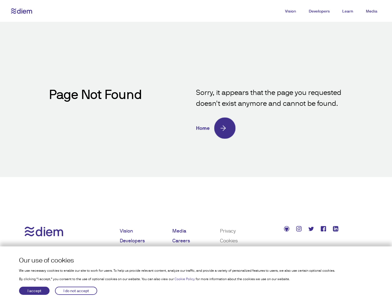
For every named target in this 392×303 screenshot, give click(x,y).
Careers (181, 240)
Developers (319, 11)
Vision (290, 11)
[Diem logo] (21, 11)
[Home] (269, 128)
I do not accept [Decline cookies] (76, 291)
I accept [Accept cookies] (34, 291)
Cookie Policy (184, 279)
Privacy (228, 231)
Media (372, 11)
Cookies (229, 240)
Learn (347, 11)
